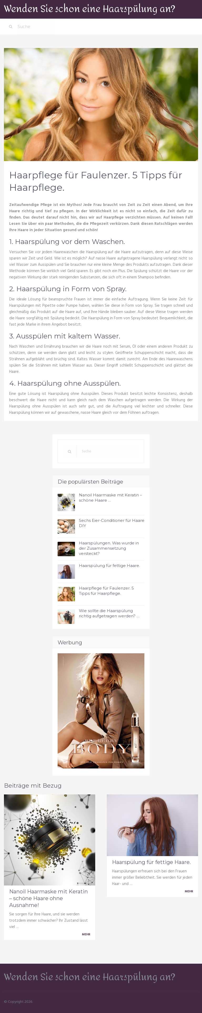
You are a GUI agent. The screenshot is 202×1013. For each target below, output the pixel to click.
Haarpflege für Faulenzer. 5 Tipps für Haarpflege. (106, 591)
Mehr (87, 934)
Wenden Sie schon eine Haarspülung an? (89, 9)
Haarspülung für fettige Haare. (109, 565)
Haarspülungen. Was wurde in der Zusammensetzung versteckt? (109, 548)
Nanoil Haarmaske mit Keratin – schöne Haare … (110, 497)
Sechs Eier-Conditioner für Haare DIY (111, 523)
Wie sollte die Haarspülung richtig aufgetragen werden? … (109, 613)
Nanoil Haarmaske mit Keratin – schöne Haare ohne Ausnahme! (48, 898)
